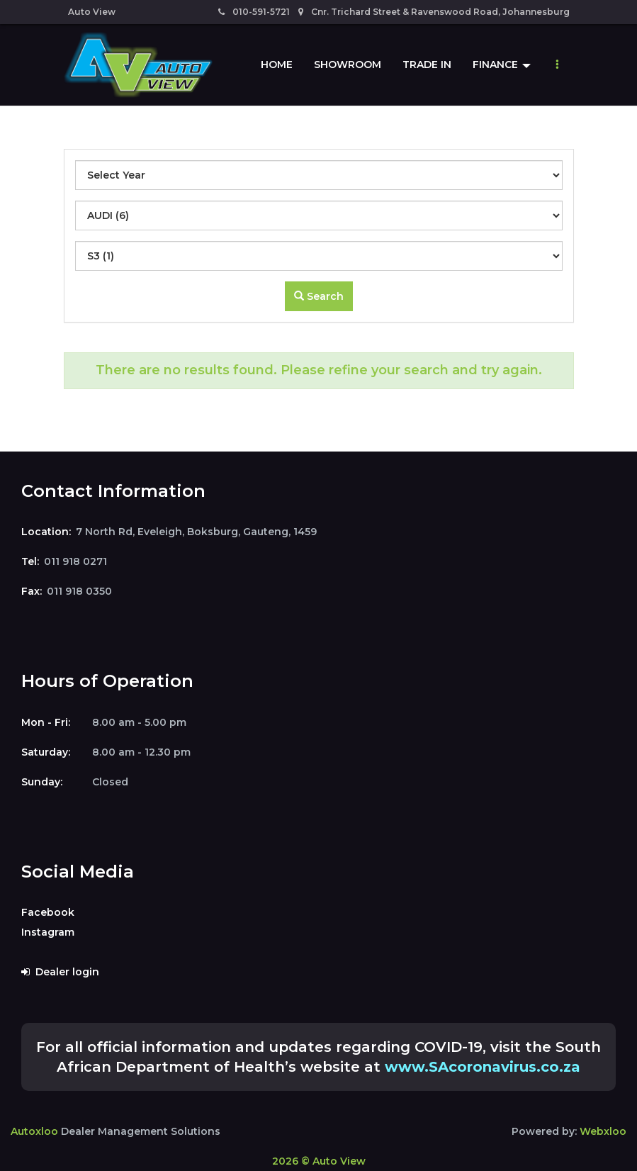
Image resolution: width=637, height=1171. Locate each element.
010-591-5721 (254, 11)
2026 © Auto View (319, 1161)
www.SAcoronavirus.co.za (482, 1066)
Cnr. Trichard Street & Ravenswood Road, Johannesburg (434, 11)
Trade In (426, 64)
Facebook (47, 912)
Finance (502, 64)
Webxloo (603, 1131)
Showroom (347, 64)
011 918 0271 (75, 561)
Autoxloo (34, 1131)
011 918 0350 (79, 591)
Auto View (91, 11)
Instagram (47, 932)
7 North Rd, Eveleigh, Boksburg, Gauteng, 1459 (196, 531)
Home (277, 64)
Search (319, 296)
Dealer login (60, 971)
